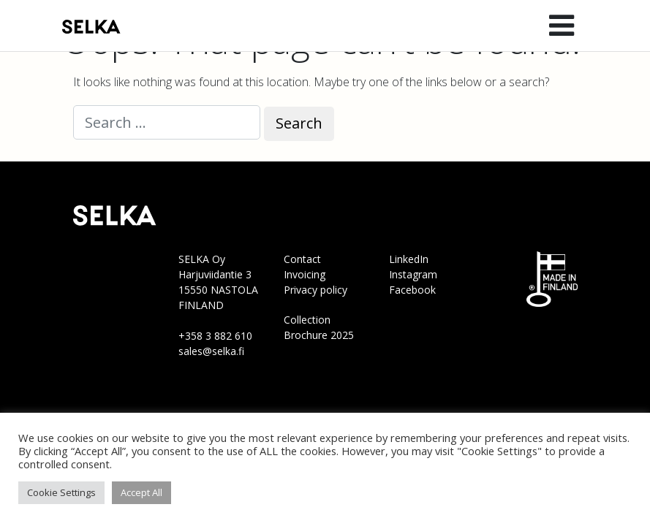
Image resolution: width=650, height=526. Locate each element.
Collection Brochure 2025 (319, 327)
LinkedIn (408, 259)
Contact (302, 259)
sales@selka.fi (211, 351)
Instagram (413, 274)
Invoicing (304, 274)
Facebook (412, 290)
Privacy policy (315, 290)
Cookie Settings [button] (61, 492)
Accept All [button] (141, 492)
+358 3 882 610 (215, 336)
